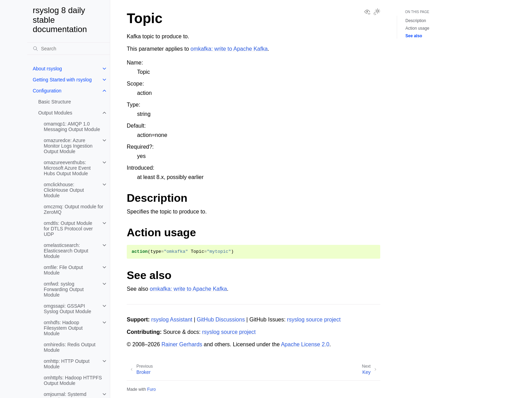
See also (413, 35)
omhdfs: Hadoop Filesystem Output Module (63, 328)
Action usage (417, 28)
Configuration (47, 90)
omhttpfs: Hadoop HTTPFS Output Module (73, 380)
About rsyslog (47, 68)
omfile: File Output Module (63, 270)
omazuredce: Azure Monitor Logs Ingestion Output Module (68, 146)
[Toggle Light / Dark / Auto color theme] (376, 12)
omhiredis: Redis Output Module (69, 347)
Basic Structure (54, 102)
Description (415, 20)
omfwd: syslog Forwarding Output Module (64, 289)
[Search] (68, 48)
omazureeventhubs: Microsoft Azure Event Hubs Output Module (67, 168)
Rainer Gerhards (182, 344)
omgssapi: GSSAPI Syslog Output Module (67, 308)
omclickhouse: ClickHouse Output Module (64, 190)
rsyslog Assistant (171, 319)
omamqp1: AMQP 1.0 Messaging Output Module (72, 126)
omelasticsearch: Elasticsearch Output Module (66, 250)
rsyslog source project (314, 319)
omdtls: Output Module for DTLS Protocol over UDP (68, 228)
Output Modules (55, 113)
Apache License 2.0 (305, 344)
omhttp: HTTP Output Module (67, 363)
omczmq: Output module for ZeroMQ (73, 209)
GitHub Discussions (221, 319)
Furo (151, 389)
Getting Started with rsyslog (62, 79)
